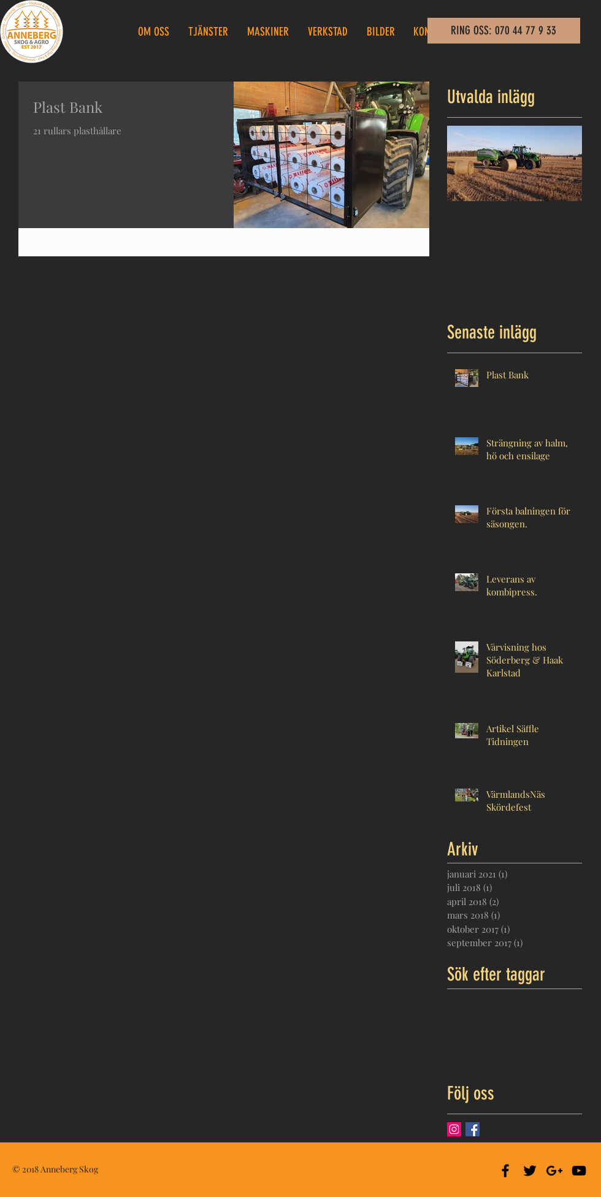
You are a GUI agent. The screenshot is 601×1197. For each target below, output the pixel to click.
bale (455, 998)
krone (502, 1017)
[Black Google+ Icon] (554, 1170)
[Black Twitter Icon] (529, 1170)
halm (456, 1017)
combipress (492, 998)
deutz (532, 998)
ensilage (566, 998)
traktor (461, 1057)
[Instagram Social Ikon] (454, 1129)
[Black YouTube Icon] (579, 1170)
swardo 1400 (548, 1037)
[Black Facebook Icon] (505, 1170)
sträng (506, 1037)
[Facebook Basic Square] (472, 1129)
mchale (534, 1017)
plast (565, 1017)
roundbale (466, 1037)
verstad (496, 1057)
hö (478, 1017)
